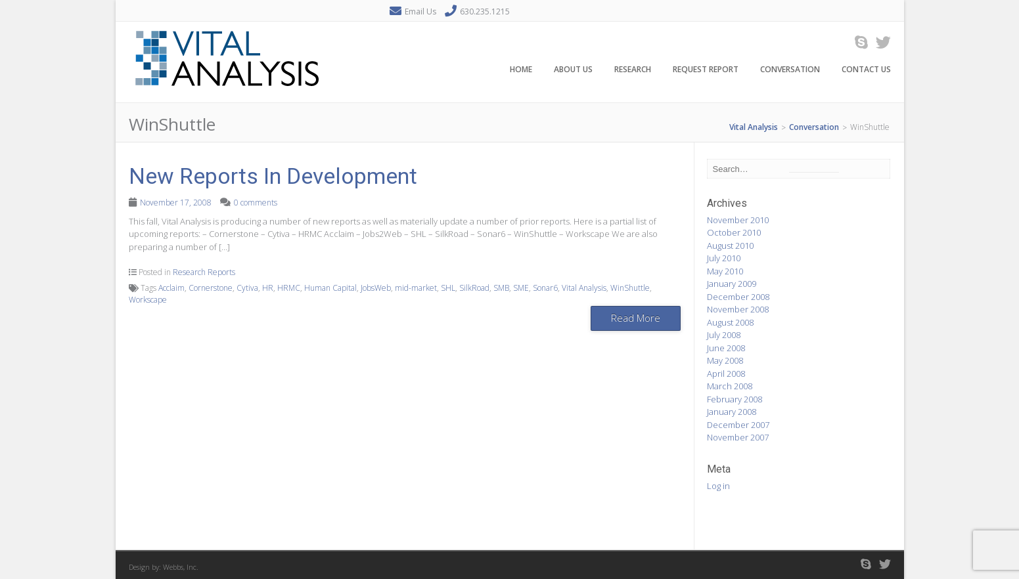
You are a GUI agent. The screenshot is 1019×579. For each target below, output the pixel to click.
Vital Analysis (584, 287)
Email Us (420, 11)
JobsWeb (376, 287)
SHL (448, 287)
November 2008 (738, 309)
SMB (501, 287)
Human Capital (330, 287)
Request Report (705, 71)
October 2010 (734, 232)
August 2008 (730, 322)
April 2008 (726, 373)
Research (632, 71)
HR (267, 287)
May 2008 (725, 360)
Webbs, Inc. (180, 567)
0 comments (255, 202)
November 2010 (738, 220)
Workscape (148, 299)
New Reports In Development (273, 176)
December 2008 (738, 297)
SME (521, 287)
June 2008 (726, 348)
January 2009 (731, 284)
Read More (635, 317)
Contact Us (866, 71)
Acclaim (171, 287)
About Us (573, 71)
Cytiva (247, 287)
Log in (718, 486)
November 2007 (738, 437)
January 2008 (731, 412)
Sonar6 (545, 287)
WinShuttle (630, 287)
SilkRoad (474, 287)
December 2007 (738, 425)
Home (521, 71)
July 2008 (723, 335)
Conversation (790, 71)
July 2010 (723, 258)
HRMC (288, 287)
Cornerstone (211, 287)
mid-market (416, 287)
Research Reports (204, 272)
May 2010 (725, 271)
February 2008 (734, 399)
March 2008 (729, 386)
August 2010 (730, 245)
